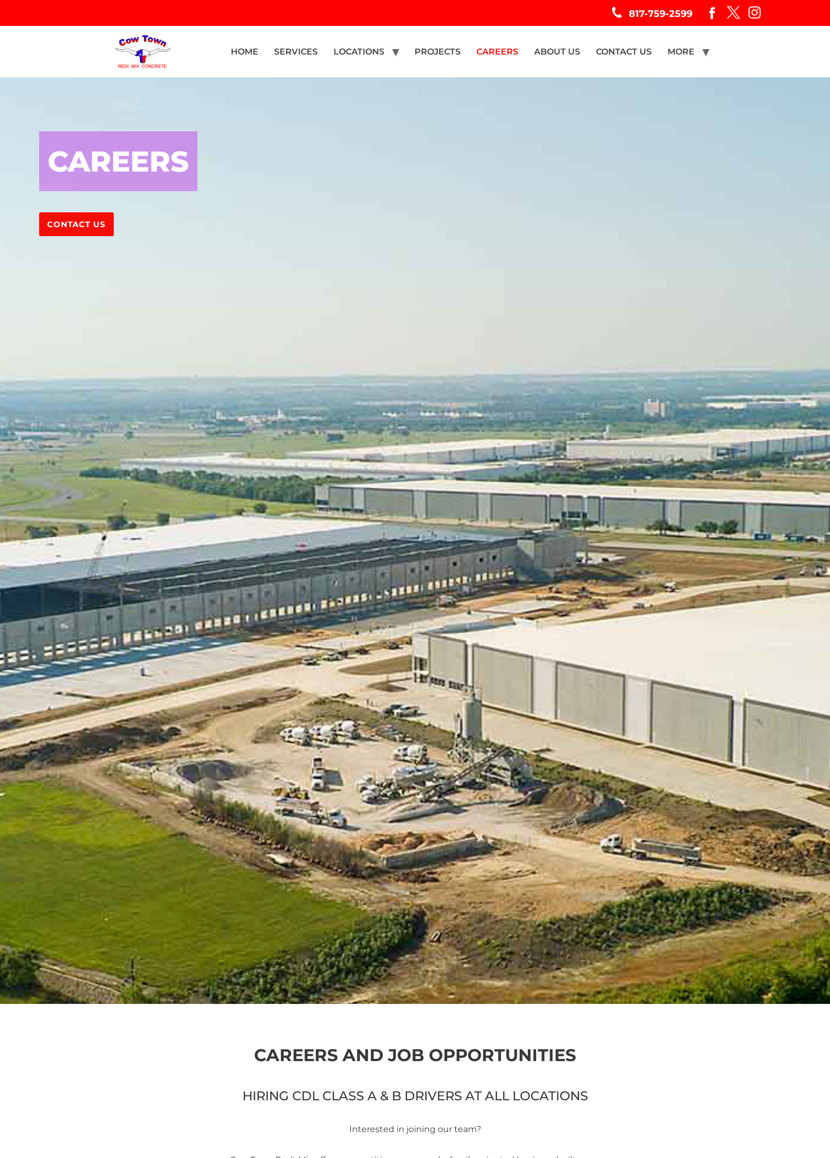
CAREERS (497, 52)
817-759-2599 (660, 13)
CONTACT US (624, 52)
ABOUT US (557, 52)
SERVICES (296, 52)
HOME (244, 52)
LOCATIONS (358, 52)
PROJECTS (437, 52)
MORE (680, 52)
